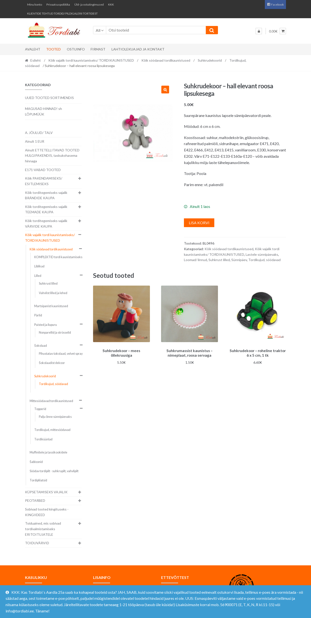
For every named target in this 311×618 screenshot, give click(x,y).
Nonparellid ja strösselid (55, 332)
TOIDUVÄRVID (37, 543)
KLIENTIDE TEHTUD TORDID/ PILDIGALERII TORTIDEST (62, 13)
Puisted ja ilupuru (45, 325)
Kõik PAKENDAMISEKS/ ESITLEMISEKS (43, 181)
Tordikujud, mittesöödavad (52, 430)
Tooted (53, 49)
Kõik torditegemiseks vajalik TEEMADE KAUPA (46, 209)
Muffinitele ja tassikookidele (48, 452)
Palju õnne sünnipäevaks (55, 417)
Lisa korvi (199, 222)
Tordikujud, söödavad (264, 260)
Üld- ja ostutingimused (89, 4)
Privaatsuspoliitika (58, 4)
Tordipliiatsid (38, 480)
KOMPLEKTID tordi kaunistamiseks (58, 257)
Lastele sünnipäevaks (262, 254)
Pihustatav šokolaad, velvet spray (61, 353)
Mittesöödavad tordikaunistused (51, 401)
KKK (111, 4)
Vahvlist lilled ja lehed (53, 293)
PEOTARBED (35, 500)
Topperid (40, 409)
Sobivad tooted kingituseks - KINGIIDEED (47, 512)
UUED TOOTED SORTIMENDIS (49, 98)
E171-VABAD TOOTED (43, 170)
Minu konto (34, 4)
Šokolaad (40, 345)
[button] (165, 89)
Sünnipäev (239, 260)
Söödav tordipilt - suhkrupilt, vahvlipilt (54, 471)
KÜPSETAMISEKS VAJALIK (46, 492)
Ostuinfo (76, 49)
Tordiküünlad (43, 439)
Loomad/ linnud (195, 260)
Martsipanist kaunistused (51, 306)
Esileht (35, 60)
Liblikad (39, 266)
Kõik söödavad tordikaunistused (165, 60)
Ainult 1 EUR (34, 141)
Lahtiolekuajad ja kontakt (138, 49)
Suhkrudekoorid (210, 60)
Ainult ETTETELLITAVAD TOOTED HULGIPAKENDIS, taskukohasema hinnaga (52, 155)
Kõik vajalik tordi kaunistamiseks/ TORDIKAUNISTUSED (91, 60)
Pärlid (38, 315)
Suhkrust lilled (219, 260)
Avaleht (32, 49)
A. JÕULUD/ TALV (39, 133)
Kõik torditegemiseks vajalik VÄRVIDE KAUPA (46, 223)
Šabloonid (36, 462)
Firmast (98, 49)
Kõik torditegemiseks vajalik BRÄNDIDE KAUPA (46, 195)
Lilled (37, 276)
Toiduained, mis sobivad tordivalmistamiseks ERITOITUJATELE (43, 528)
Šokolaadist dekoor (52, 363)
